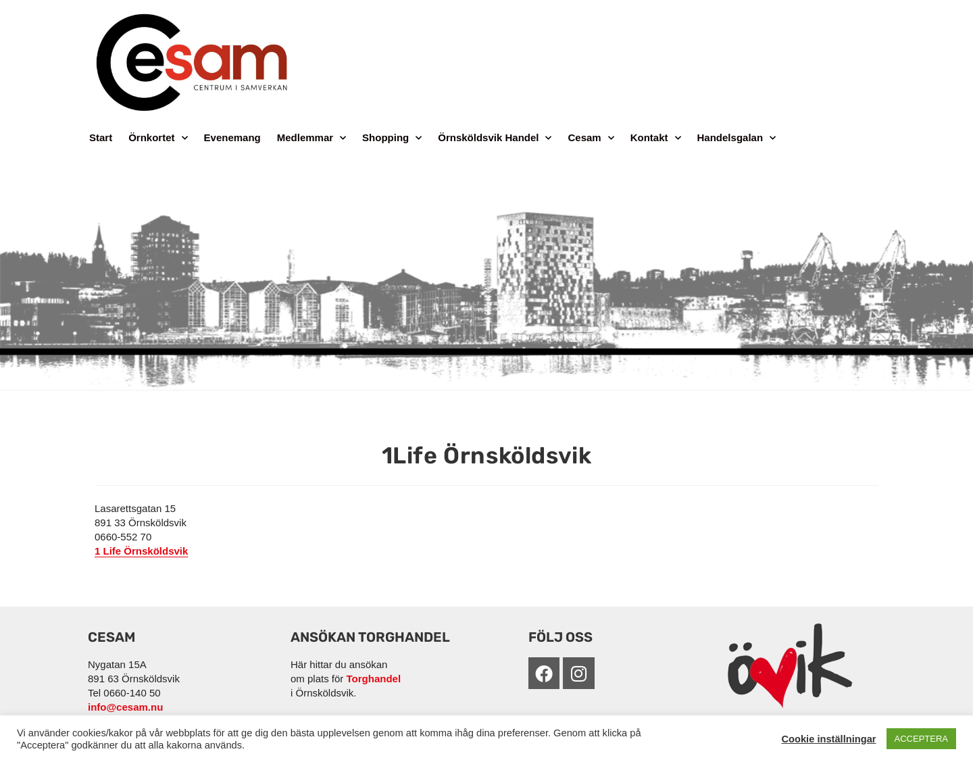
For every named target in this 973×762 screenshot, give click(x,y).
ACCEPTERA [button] (921, 739)
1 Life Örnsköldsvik (141, 551)
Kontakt (655, 138)
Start (100, 137)
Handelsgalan (736, 138)
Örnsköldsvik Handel (494, 138)
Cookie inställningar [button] (828, 739)
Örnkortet (157, 138)
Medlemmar (311, 138)
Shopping (392, 138)
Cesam (591, 138)
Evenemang (232, 137)
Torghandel (374, 678)
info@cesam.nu (125, 707)
